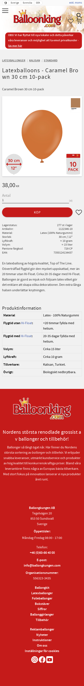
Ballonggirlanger (42, 614)
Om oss (42, 645)
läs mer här (15, 46)
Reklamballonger (42, 629)
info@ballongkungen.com (42, 565)
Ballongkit (42, 588)
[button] (5, 11)
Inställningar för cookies (42, 651)
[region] (42, 344)
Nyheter (42, 635)
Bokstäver (42, 604)
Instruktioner (42, 640)
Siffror (42, 609)
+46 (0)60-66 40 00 (42, 553)
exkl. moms (75, 2)
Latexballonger (42, 593)
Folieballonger (42, 598)
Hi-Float (26, 323)
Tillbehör (42, 620)
